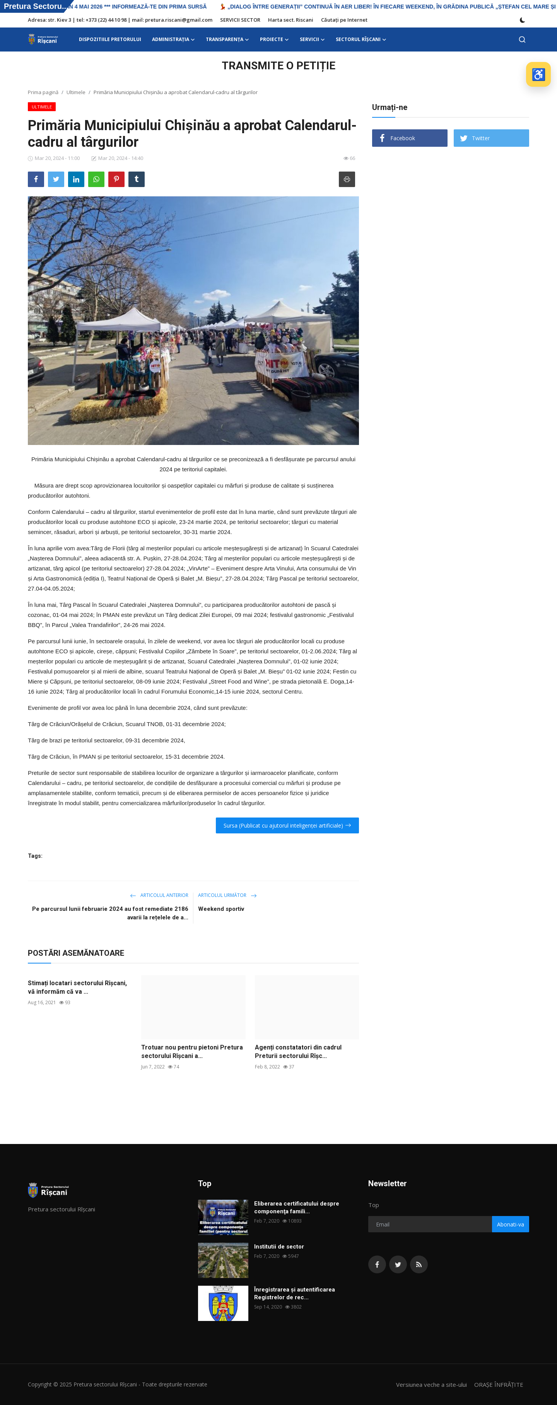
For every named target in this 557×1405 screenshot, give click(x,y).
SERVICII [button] (312, 39)
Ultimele (76, 92)
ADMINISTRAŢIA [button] (173, 39)
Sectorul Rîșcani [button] (361, 39)
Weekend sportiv (221, 908)
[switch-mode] (522, 20)
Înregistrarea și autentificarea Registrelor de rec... (294, 1293)
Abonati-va (510, 1224)
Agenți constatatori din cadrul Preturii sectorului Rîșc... (298, 1052)
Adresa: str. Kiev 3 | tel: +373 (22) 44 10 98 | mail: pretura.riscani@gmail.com (120, 19)
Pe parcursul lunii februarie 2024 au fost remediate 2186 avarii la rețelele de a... (110, 913)
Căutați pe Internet (344, 19)
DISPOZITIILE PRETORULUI (110, 39)
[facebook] (377, 1264)
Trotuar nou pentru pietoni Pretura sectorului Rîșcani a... (192, 1052)
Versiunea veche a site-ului (431, 1384)
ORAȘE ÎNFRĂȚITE (498, 1384)
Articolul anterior (159, 895)
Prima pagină (43, 92)
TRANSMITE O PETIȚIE (278, 65)
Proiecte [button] (274, 39)
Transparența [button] (227, 39)
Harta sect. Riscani (290, 19)
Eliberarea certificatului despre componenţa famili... (296, 1207)
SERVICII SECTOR (240, 19)
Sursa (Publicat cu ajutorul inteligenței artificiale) (287, 825)
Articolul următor (227, 895)
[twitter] (398, 1264)
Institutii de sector (279, 1246)
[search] (522, 39)
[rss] (419, 1264)
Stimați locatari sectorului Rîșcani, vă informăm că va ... (77, 987)
